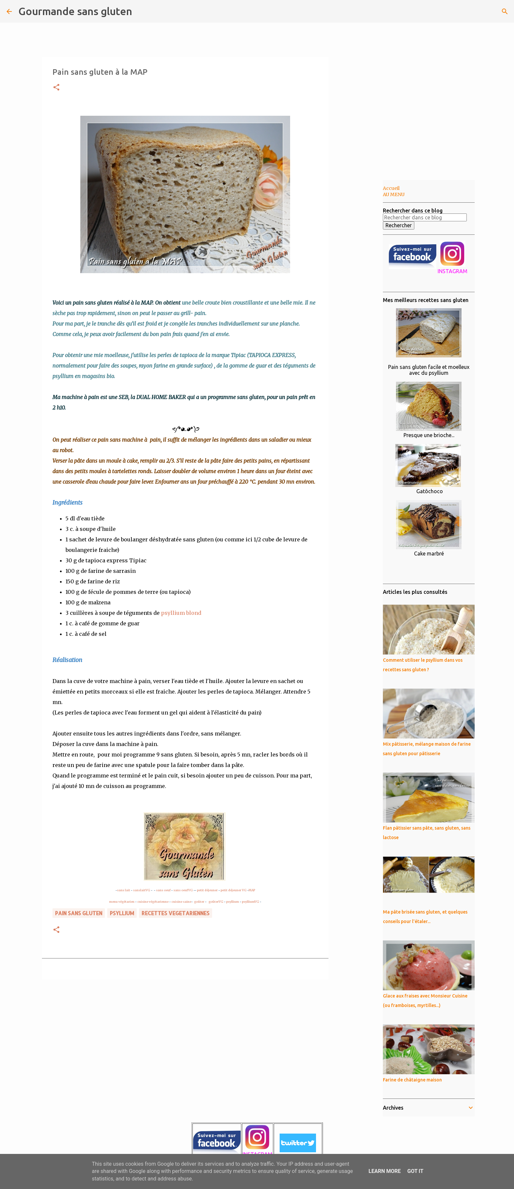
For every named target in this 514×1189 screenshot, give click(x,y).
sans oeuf (163, 890)
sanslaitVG (141, 890)
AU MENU (394, 194)
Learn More (384, 1171)
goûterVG (215, 901)
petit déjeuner (207, 890)
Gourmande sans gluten (75, 11)
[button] (56, 87)
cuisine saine (181, 901)
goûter (199, 901)
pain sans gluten (78, 913)
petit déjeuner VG (233, 890)
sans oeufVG (183, 890)
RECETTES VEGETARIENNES (175, 913)
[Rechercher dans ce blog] (474, 11)
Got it (415, 1171)
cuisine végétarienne (152, 901)
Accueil (391, 188)
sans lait (123, 890)
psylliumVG (250, 901)
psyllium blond (181, 613)
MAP (251, 890)
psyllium (232, 901)
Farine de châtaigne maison (412, 1079)
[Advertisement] (362, 283)
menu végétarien (121, 901)
